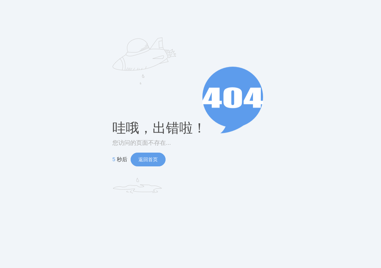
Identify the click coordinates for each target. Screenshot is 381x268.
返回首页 (148, 159)
